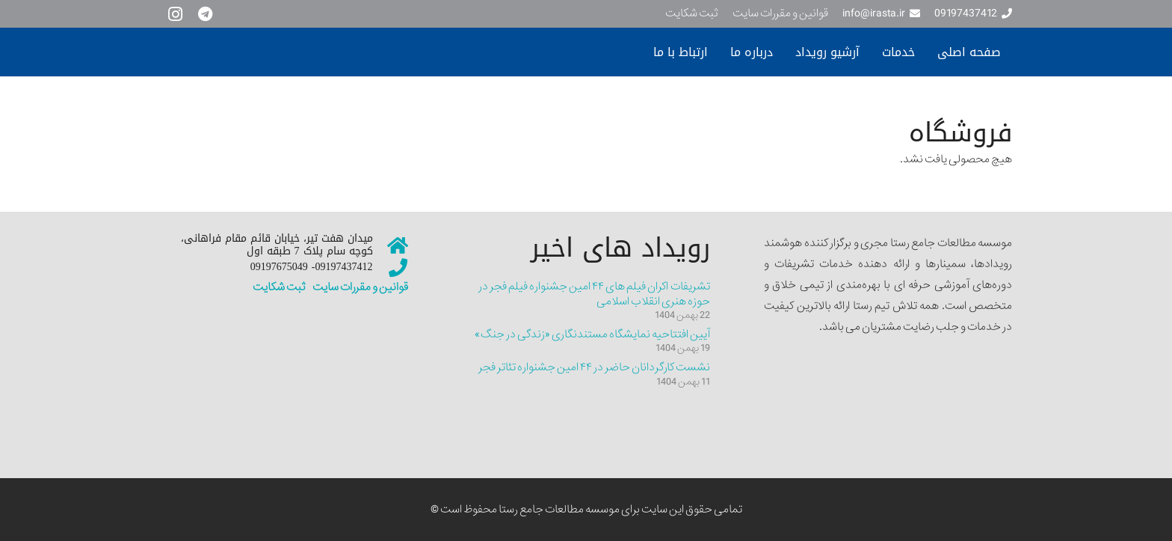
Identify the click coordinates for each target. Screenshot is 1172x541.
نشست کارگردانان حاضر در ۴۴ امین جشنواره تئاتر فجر (594, 367)
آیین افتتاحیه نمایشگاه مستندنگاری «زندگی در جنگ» (592, 334)
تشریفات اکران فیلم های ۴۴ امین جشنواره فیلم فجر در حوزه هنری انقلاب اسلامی (594, 294)
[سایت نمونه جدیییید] (298, 52)
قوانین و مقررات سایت (359, 287)
